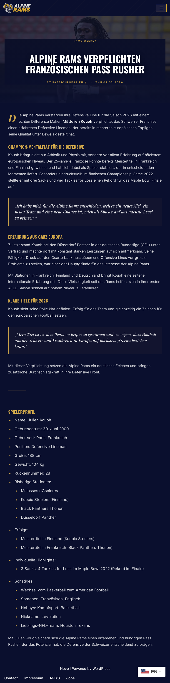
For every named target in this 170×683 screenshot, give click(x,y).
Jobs (70, 678)
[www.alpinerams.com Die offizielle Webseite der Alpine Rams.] (17, 8)
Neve (64, 668)
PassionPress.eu (68, 82)
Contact (11, 678)
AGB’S (55, 678)
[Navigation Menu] (161, 8)
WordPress (101, 668)
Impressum (33, 678)
